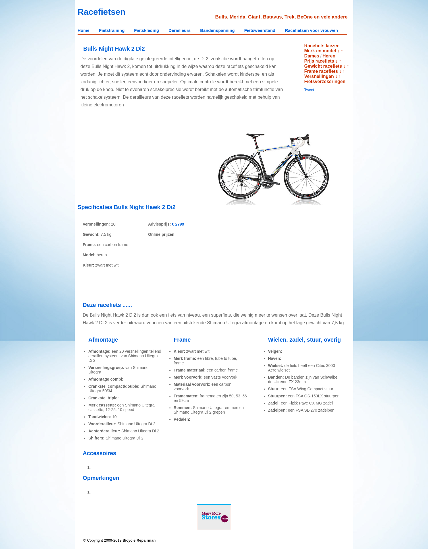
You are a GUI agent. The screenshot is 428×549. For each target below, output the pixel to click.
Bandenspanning (217, 30)
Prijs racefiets (319, 61)
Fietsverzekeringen (325, 81)
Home (84, 30)
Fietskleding (146, 30)
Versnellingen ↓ (320, 76)
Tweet (309, 90)
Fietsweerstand (259, 30)
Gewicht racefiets (323, 66)
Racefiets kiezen (322, 45)
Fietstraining (111, 30)
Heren (329, 55)
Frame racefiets (321, 71)
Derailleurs (180, 30)
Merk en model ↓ (322, 50)
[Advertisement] (125, 159)
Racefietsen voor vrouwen (311, 30)
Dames (311, 55)
